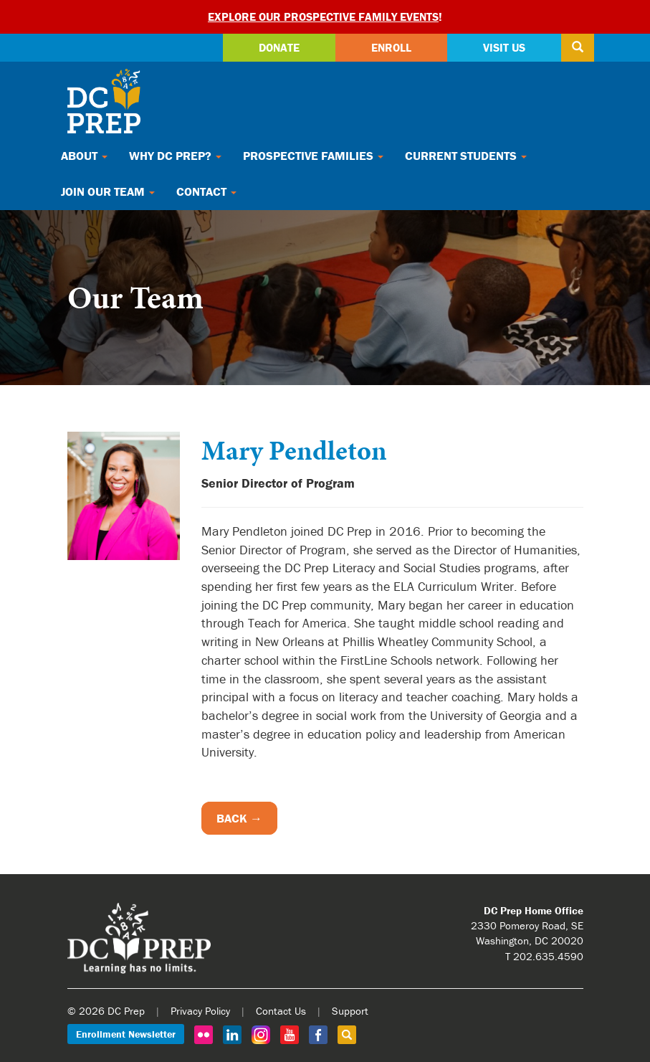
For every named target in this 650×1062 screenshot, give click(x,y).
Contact (206, 191)
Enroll (391, 47)
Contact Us (281, 1011)
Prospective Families (313, 155)
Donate (279, 47)
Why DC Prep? (175, 155)
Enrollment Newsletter (126, 1034)
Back (231, 818)
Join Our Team (108, 191)
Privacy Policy (200, 1011)
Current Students (466, 155)
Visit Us (504, 47)
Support (350, 1011)
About (84, 155)
